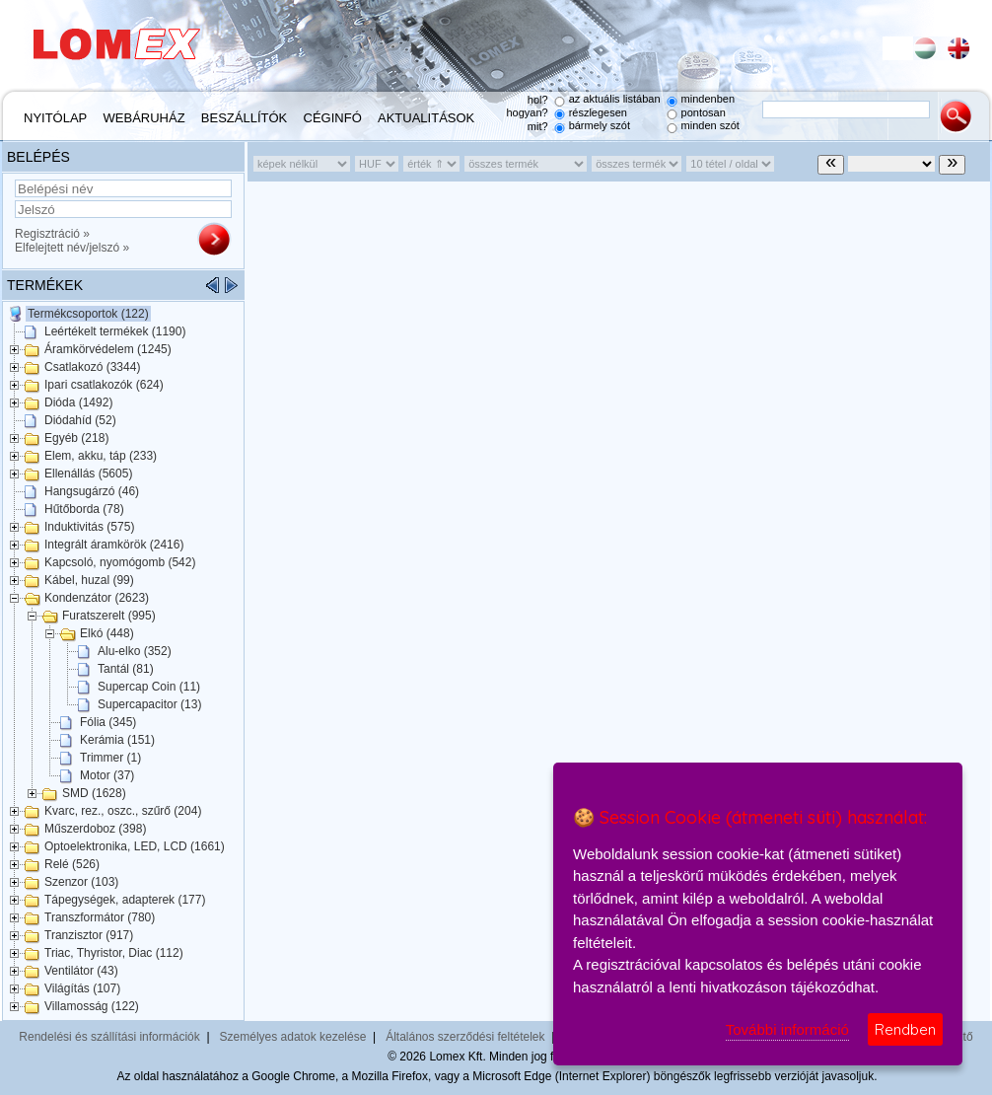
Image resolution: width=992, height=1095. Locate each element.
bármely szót (599, 125)
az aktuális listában (615, 99)
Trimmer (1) (110, 758)
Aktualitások (426, 117)
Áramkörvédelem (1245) (108, 349)
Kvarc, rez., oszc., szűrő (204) (122, 811)
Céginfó (333, 117)
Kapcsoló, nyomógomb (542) (119, 562)
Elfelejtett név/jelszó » (72, 248)
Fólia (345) (108, 722)
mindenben (708, 99)
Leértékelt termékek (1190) (114, 331)
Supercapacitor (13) (149, 704)
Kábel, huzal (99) (89, 580)
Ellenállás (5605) (88, 473)
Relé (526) (72, 864)
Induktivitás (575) (89, 527)
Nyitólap (55, 117)
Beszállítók (244, 117)
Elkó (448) (107, 633)
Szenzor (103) (81, 882)
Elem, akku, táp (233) (100, 456)
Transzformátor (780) (99, 917)
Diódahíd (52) (80, 420)
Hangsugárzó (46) (91, 491)
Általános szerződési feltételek (465, 1037)
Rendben (905, 1029)
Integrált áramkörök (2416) (113, 544)
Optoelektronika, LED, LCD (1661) (134, 846)
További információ (787, 1029)
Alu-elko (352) (135, 651)
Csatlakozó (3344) (92, 367)
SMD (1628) (94, 793)
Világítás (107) (82, 988)
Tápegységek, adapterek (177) (124, 900)
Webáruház (144, 117)
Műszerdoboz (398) (95, 829)
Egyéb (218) (76, 438)
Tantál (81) (126, 669)
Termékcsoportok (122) (88, 314)
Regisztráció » (52, 234)
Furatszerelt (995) (109, 615)
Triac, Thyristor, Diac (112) (113, 953)
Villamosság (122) (91, 1006)
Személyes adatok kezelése (293, 1037)
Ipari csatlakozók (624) (104, 385)
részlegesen (598, 112)
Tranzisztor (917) (88, 935)
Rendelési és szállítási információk (109, 1037)
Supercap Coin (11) (149, 687)
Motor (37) (107, 775)
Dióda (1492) (78, 402)
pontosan (703, 112)
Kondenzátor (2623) (96, 598)
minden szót (710, 125)
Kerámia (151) (117, 740)
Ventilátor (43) (81, 971)
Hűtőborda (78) (84, 509)
